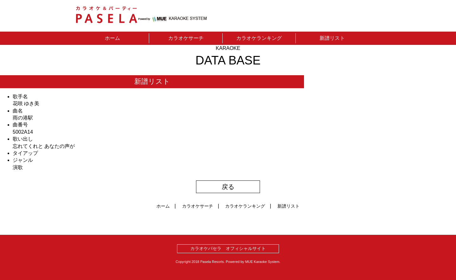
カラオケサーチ (186, 38)
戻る (228, 186)
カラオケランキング (259, 38)
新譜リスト (332, 38)
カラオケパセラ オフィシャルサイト (228, 248)
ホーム (112, 38)
